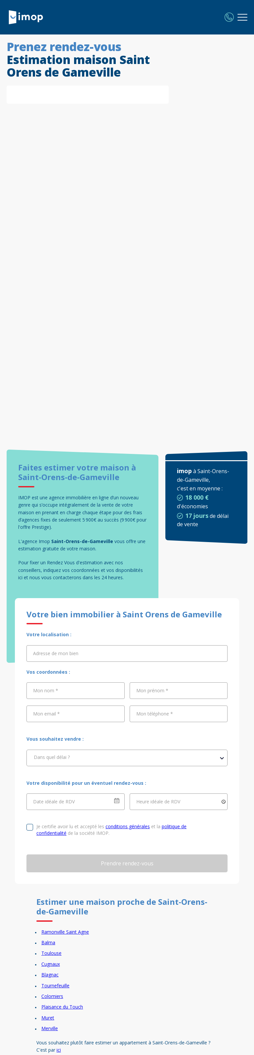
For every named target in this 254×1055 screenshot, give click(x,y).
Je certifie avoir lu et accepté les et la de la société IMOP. (111, 829)
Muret (47, 1018)
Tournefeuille (55, 985)
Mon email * (46, 714)
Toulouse (51, 953)
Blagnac (50, 974)
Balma (48, 942)
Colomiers (52, 996)
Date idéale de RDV (54, 801)
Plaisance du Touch (62, 1007)
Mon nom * (45, 690)
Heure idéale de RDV (158, 801)
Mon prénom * (152, 690)
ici (59, 1050)
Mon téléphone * (154, 714)
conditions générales (128, 826)
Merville (49, 1028)
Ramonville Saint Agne (65, 932)
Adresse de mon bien (55, 653)
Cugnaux (50, 964)
